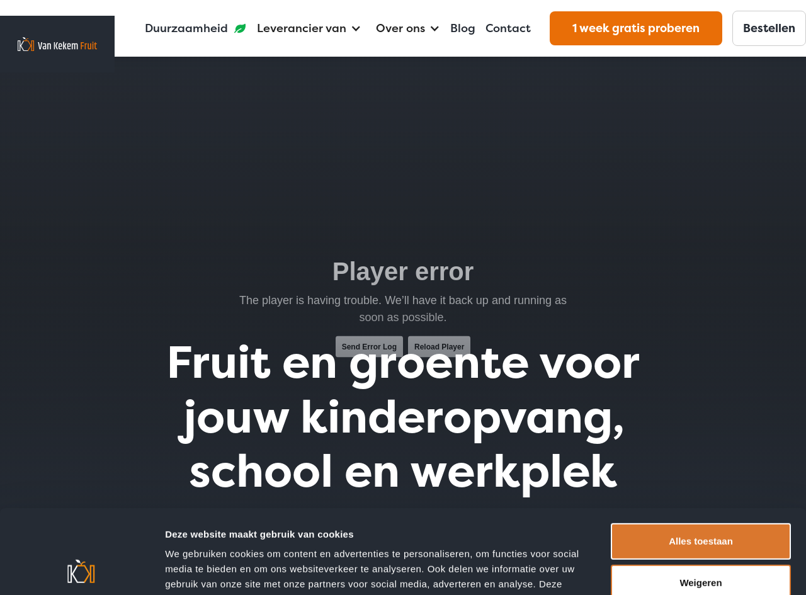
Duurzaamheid (186, 28)
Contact (508, 28)
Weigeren (700, 503)
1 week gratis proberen (636, 28)
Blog (462, 28)
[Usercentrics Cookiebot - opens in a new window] (81, 570)
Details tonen (195, 569)
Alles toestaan (701, 462)
